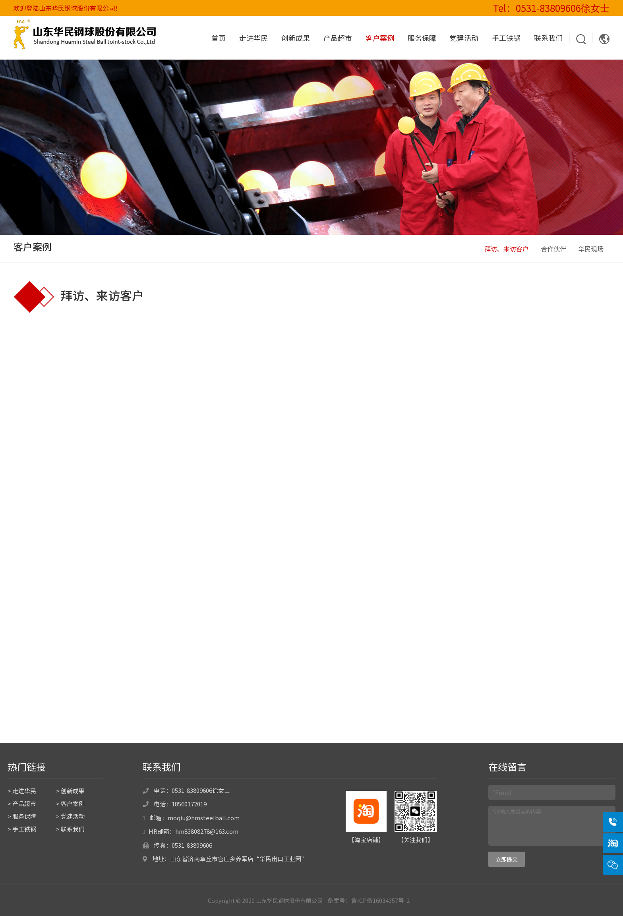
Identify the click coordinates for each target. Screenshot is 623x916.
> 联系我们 (70, 829)
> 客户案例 (70, 803)
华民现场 (591, 248)
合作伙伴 (553, 248)
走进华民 (253, 38)
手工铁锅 (506, 38)
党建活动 (464, 38)
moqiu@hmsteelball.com (204, 818)
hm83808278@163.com (206, 831)
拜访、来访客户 (506, 248)
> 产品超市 (22, 803)
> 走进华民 (22, 791)
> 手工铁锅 (22, 829)
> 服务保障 (22, 816)
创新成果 (295, 38)
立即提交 (506, 859)
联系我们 (548, 38)
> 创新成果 (70, 791)
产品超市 (337, 38)
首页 (218, 38)
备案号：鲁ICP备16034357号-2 (368, 900)
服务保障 (422, 38)
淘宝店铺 (366, 839)
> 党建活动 (70, 816)
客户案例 (380, 38)
